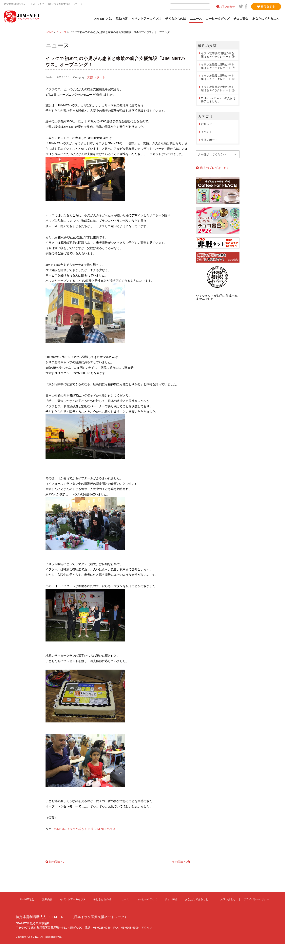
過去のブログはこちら (215, 167)
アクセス (146, 927)
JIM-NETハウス (105, 829)
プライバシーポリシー (256, 899)
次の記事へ (179, 861)
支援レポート (96, 77)
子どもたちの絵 (175, 18)
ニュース (196, 18)
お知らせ (206, 124)
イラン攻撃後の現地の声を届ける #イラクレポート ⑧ (218, 55)
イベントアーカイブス (146, 18)
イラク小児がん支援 (80, 829)
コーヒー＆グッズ (218, 18)
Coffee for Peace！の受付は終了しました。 (218, 100)
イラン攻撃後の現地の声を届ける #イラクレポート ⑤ (218, 88)
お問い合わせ (227, 6)
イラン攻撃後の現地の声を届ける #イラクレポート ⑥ (218, 77)
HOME (49, 32)
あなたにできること (265, 18)
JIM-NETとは (103, 18)
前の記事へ (56, 861)
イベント (206, 131)
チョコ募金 (241, 18)
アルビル (59, 829)
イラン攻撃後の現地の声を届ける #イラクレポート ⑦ (218, 66)
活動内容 (122, 18)
